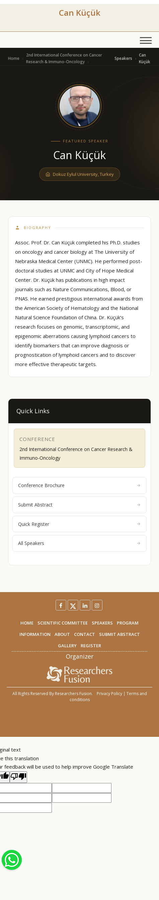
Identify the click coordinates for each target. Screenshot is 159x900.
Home (13, 58)
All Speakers (79, 543)
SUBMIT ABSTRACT (119, 634)
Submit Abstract (79, 504)
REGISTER (91, 646)
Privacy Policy (109, 693)
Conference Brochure (79, 485)
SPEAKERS (102, 623)
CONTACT (84, 634)
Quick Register (79, 524)
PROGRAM (128, 623)
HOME (26, 623)
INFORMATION (35, 634)
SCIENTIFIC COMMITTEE (62, 623)
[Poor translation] (18, 777)
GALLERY (67, 646)
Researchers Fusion (73, 693)
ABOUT (62, 634)
